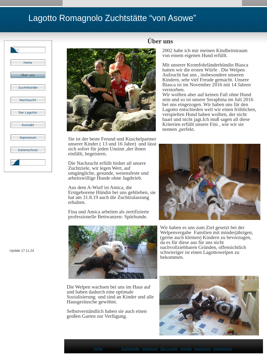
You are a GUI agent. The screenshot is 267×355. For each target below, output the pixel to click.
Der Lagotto (169, 349)
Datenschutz (222, 349)
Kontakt (185, 349)
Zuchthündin (130, 349)
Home (98, 349)
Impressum (202, 349)
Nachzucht (150, 349)
